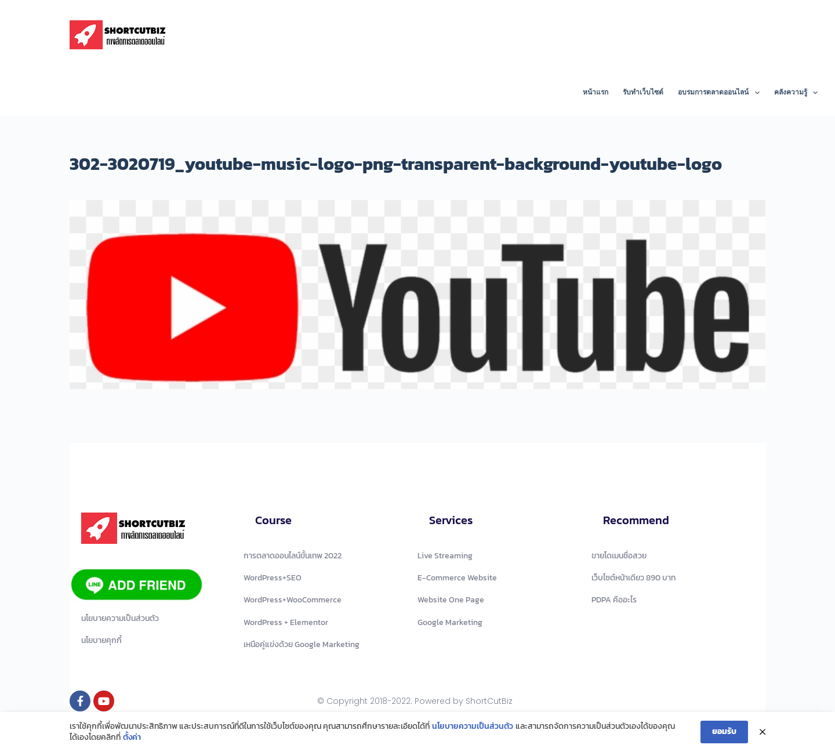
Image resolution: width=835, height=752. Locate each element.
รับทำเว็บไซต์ (643, 92)
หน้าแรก (595, 92)
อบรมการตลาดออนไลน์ (721, 93)
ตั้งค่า (132, 737)
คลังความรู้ (796, 93)
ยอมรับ (724, 731)
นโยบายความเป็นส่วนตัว (472, 726)
